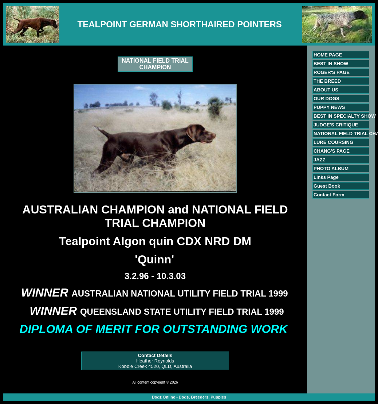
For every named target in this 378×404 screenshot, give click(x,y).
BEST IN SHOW (331, 63)
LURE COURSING (333, 142)
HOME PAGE (328, 55)
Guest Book (327, 186)
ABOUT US (326, 90)
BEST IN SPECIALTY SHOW (345, 116)
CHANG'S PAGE (332, 151)
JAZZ (320, 159)
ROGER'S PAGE (332, 72)
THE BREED (327, 81)
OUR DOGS (326, 98)
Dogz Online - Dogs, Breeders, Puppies (189, 397)
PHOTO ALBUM (331, 168)
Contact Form (329, 194)
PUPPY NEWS (329, 107)
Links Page (326, 177)
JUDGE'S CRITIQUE (336, 125)
